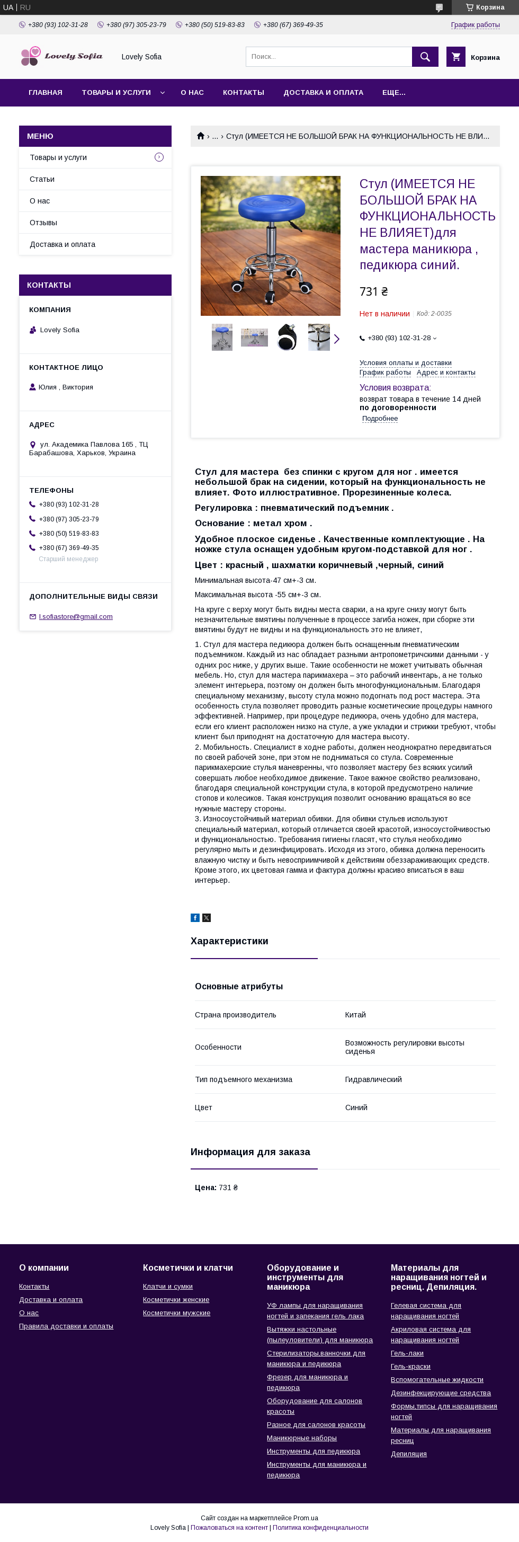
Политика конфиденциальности (321, 1527)
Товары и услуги (116, 92)
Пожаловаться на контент (229, 1527)
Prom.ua (305, 1518)
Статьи (42, 179)
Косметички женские (176, 1300)
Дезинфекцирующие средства (441, 1393)
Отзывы (43, 222)
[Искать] (425, 57)
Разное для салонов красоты (316, 1425)
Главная (45, 92)
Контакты (243, 92)
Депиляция (409, 1454)
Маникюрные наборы (302, 1438)
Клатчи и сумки (168, 1286)
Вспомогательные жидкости (437, 1380)
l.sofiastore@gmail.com (76, 617)
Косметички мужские (176, 1313)
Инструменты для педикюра (313, 1451)
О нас (192, 92)
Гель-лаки (407, 1353)
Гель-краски (411, 1366)
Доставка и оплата (323, 92)
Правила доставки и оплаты (66, 1326)
